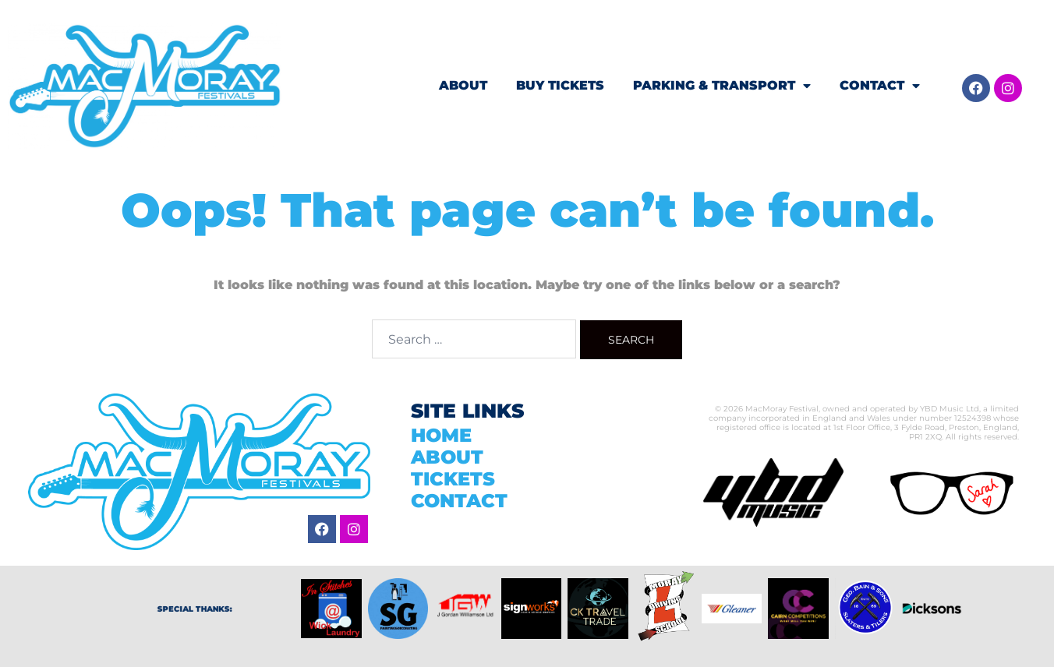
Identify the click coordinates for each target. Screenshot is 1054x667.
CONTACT (880, 86)
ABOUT (463, 85)
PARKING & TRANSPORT (722, 86)
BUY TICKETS (560, 85)
